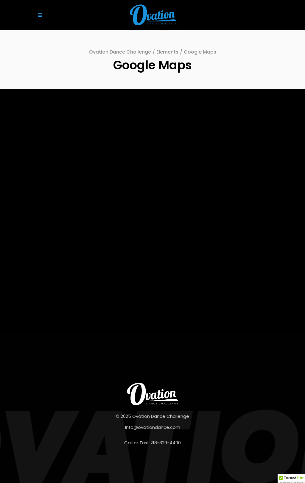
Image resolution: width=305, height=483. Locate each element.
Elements (167, 52)
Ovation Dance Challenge (120, 52)
